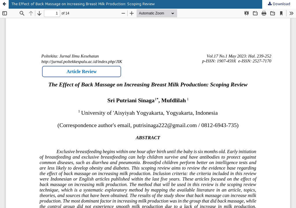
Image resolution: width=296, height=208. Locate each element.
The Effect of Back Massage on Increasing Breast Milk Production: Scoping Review (83, 4)
